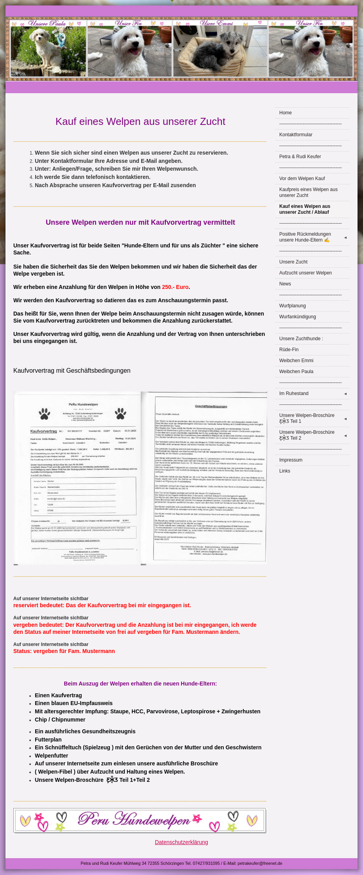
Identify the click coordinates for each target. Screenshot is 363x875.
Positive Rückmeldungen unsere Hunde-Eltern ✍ (314, 237)
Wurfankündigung (297, 316)
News (285, 284)
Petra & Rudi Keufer (300, 156)
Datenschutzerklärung (181, 842)
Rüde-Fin (288, 349)
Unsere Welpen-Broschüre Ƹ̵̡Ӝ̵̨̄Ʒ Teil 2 (314, 435)
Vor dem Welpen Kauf (302, 178)
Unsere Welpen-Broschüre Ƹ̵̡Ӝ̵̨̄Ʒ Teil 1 (314, 418)
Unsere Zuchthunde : (301, 338)
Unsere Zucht (293, 262)
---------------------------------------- (310, 123)
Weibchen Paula (296, 371)
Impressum (290, 460)
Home (285, 112)
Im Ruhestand (314, 394)
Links (284, 471)
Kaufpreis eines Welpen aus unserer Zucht (308, 192)
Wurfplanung (292, 306)
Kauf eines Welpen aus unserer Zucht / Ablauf (304, 209)
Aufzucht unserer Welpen (305, 273)
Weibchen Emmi (296, 360)
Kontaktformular (296, 134)
